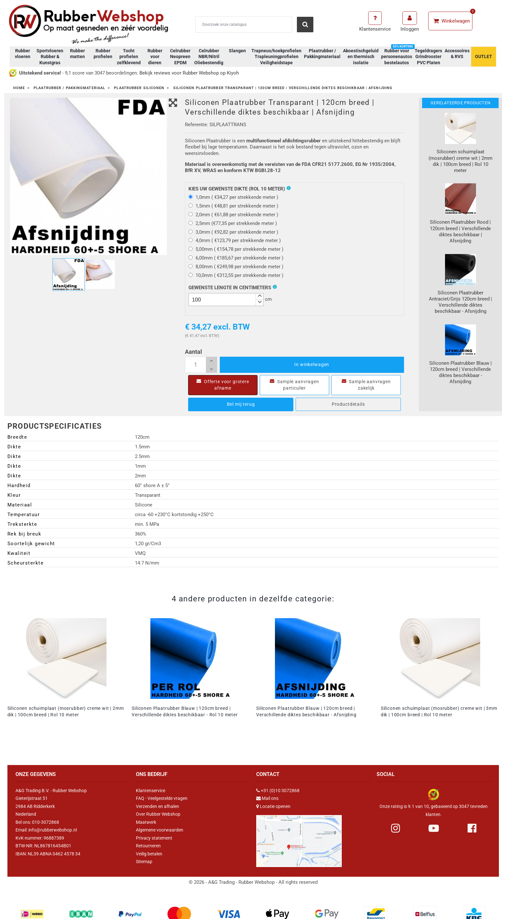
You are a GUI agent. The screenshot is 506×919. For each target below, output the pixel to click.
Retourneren (148, 845)
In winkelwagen (311, 364)
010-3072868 (45, 822)
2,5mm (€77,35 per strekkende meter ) (232, 223)
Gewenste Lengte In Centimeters (229, 288)
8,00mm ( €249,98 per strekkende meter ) (235, 267)
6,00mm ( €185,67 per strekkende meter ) (235, 258)
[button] (259, 296)
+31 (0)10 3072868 (280, 790)
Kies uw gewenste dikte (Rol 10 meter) (236, 189)
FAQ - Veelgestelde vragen (161, 798)
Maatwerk (146, 822)
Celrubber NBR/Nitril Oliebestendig (208, 56)
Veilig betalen (149, 853)
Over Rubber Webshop (158, 814)
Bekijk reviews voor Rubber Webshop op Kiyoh (189, 73)
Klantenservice (150, 790)
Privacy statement (154, 838)
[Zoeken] (243, 24)
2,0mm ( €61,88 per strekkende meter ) (233, 215)
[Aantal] (201, 365)
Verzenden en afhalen (157, 806)
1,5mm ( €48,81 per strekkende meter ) (233, 206)
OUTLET (483, 56)
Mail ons (270, 798)
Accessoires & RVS (457, 53)
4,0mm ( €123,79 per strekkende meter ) (234, 240)
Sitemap (144, 861)
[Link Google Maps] (299, 838)
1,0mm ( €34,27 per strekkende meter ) (233, 197)
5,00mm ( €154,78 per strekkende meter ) (235, 249)
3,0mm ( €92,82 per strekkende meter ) (233, 232)
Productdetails (348, 404)
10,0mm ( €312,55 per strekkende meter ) (235, 275)
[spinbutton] (226, 299)
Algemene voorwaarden (159, 829)
